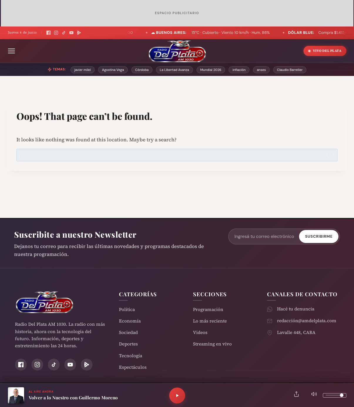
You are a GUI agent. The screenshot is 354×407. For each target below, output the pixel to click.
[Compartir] (296, 395)
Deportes (128, 344)
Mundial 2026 (211, 70)
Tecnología (130, 356)
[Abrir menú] (11, 51)
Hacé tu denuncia (295, 309)
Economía (130, 321)
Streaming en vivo (212, 344)
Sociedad (128, 332)
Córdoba (142, 70)
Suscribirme (319, 236)
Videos (200, 332)
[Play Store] (79, 33)
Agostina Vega (113, 70)
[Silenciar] (314, 395)
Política (127, 309)
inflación (239, 70)
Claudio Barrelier (290, 70)
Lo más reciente (210, 321)
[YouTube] (71, 33)
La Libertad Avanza (174, 70)
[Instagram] (56, 33)
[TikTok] (64, 33)
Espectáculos (133, 367)
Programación (208, 309)
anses (261, 70)
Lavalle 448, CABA (296, 332)
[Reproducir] (177, 395)
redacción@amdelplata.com (306, 320)
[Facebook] (48, 33)
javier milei (82, 70)
